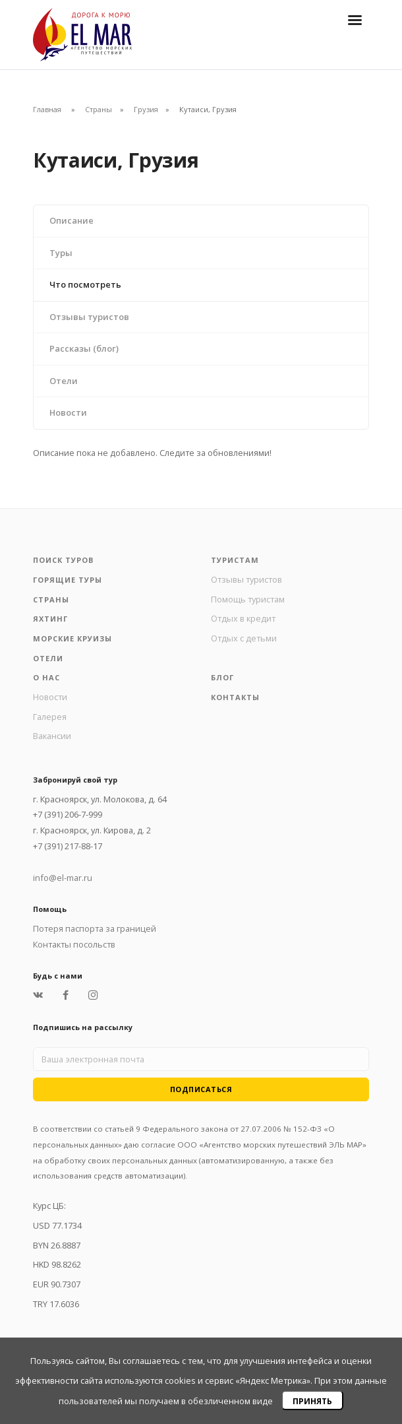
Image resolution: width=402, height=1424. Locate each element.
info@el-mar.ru (62, 878)
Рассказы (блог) (84, 348)
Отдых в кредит (243, 618)
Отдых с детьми (244, 638)
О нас (46, 677)
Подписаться (201, 1089)
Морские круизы (72, 638)
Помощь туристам (248, 599)
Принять (312, 1401)
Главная (47, 109)
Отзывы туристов (89, 317)
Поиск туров (63, 560)
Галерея (50, 717)
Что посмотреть (85, 284)
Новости (68, 412)
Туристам (235, 560)
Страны (98, 109)
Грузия (146, 109)
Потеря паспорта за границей (94, 928)
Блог (222, 677)
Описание (71, 220)
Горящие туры (67, 580)
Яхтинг (50, 619)
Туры (60, 253)
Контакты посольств (74, 944)
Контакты (235, 697)
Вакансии (52, 736)
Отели (63, 381)
